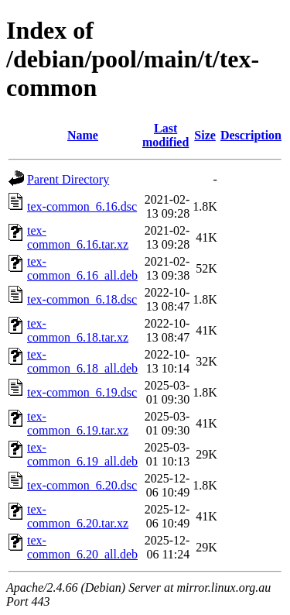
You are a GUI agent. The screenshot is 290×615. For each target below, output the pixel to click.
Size (205, 135)
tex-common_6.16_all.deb (82, 268)
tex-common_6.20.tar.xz (77, 516)
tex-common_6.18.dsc (82, 299)
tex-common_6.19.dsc (82, 392)
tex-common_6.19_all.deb (82, 454)
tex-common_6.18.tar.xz (77, 330)
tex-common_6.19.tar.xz (77, 423)
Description (250, 135)
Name (82, 135)
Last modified (165, 135)
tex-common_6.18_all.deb (82, 361)
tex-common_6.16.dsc (82, 206)
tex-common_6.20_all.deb (82, 547)
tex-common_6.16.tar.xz (77, 237)
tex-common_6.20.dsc (82, 485)
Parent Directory (68, 179)
